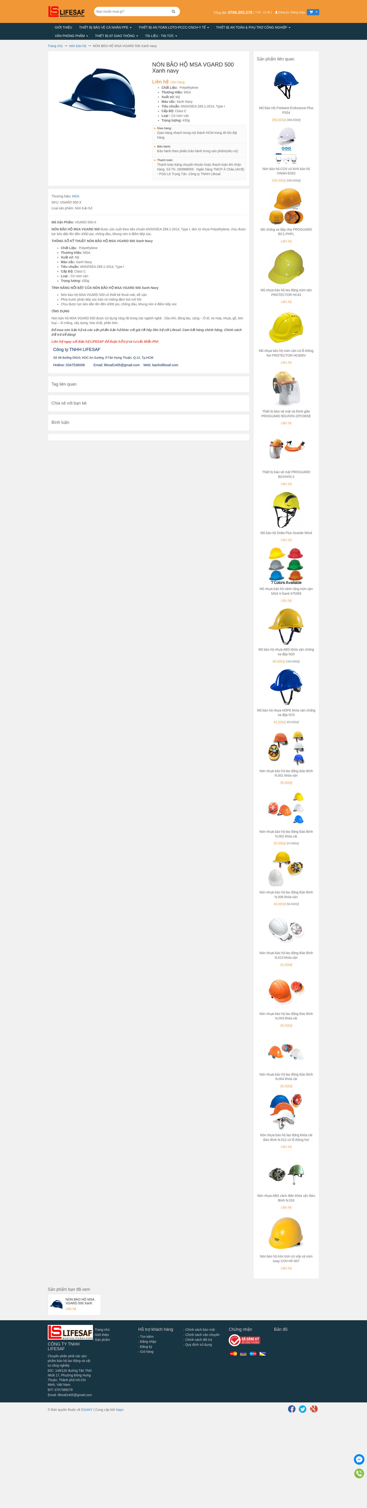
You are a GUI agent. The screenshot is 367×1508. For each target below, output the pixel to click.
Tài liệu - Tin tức (161, 36)
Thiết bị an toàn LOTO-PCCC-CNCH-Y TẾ (174, 27)
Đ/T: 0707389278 (60, 1390)
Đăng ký (145, 1347)
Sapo (120, 1410)
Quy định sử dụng (198, 1344)
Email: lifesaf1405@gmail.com (70, 1395)
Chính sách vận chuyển (202, 1335)
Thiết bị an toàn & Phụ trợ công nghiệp (253, 27)
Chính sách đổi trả (198, 1340)
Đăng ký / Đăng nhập (290, 12)
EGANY (87, 1410)
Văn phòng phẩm (71, 36)
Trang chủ (101, 1329)
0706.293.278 (240, 12)
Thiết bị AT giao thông (116, 36)
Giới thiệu (63, 27)
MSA (75, 196)
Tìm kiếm (146, 1336)
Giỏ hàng (146, 1351)
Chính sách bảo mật (199, 1329)
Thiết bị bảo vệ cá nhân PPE (105, 27)
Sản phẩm (101, 1340)
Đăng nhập (147, 1341)
